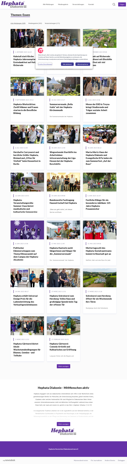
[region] (64, 57)
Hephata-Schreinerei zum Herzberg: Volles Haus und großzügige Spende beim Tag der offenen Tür (63, 300)
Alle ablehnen (67, 64)
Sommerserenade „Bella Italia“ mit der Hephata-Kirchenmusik (61, 107)
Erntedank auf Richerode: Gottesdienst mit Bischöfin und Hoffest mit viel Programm (99, 61)
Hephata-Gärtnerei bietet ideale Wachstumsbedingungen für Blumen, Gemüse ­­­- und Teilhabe (26, 349)
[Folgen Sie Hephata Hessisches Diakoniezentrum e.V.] (122, 4)
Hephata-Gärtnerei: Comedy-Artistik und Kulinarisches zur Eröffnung (63, 346)
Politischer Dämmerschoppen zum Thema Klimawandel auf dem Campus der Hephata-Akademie (26, 254)
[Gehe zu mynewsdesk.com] (9, 460)
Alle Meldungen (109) (18, 23)
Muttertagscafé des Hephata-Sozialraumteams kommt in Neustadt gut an (98, 251)
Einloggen (121, 460)
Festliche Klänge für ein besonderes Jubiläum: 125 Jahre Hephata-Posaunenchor (98, 204)
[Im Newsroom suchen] (114, 4)
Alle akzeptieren (82, 64)
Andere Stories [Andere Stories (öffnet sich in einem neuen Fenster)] (110, 460)
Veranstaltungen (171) (52, 23)
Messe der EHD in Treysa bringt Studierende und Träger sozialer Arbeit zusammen (97, 108)
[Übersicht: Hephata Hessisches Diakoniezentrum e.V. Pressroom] (13, 4)
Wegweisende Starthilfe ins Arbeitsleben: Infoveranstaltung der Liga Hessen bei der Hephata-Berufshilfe (63, 158)
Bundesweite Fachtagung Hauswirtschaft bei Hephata (63, 201)
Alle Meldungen (48, 4)
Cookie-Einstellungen (45, 64)
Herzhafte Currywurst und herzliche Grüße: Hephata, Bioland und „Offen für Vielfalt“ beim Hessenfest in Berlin (26, 158)
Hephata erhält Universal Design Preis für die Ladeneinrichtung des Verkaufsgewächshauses (25, 300)
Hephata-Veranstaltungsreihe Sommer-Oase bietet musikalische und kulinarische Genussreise (25, 206)
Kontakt (91, 4)
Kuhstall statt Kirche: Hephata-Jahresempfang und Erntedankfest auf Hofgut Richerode (27, 61)
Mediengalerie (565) (35, 23)
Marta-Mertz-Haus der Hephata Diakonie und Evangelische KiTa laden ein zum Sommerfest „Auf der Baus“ (99, 158)
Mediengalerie (63, 4)
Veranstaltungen (78, 4)
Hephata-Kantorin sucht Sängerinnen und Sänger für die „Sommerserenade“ (63, 251)
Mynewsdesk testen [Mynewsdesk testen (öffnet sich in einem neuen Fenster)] (81, 460)
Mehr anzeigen (63, 366)
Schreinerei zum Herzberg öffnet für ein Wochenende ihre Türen (99, 299)
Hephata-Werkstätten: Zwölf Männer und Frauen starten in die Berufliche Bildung (25, 108)
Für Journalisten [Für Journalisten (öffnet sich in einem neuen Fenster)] (96, 460)
